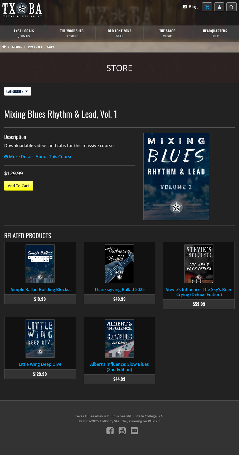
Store (17, 47)
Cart (50, 47)
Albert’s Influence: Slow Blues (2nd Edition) (119, 366)
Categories (17, 91)
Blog (190, 6)
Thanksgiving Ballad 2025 (119, 289)
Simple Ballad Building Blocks (40, 289)
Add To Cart (18, 185)
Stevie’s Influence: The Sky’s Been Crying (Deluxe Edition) (199, 292)
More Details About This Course (38, 156)
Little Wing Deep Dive (40, 364)
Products (35, 47)
